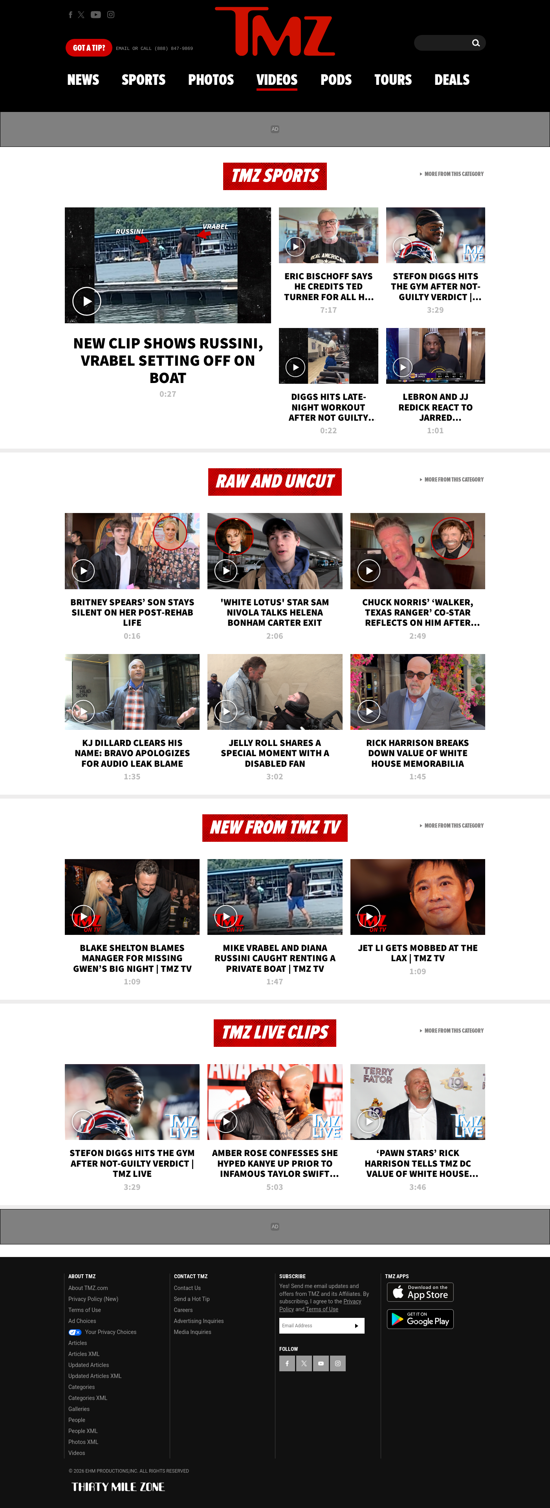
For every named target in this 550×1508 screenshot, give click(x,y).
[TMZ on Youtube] (96, 14)
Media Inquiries (192, 1332)
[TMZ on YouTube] (321, 1363)
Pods (336, 80)
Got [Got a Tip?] (89, 48)
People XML (83, 1431)
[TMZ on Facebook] (70, 15)
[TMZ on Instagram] (110, 14)
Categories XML (87, 1398)
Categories (81, 1387)
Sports (143, 80)
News (83, 80)
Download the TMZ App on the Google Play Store (420, 1319)
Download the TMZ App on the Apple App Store (420, 1292)
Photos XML (83, 1442)
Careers (183, 1310)
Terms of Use (84, 1310)
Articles (77, 1343)
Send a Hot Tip (192, 1299)
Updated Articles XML (94, 1376)
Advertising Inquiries (199, 1321)
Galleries (79, 1409)
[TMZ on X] (82, 15)
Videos (277, 80)
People (76, 1420)
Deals (451, 80)
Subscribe (357, 1326)
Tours (393, 80)
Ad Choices (82, 1321)
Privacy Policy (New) (93, 1299)
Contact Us (187, 1288)
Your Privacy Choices (102, 1332)
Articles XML (84, 1354)
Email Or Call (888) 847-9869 (154, 48)
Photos (211, 80)
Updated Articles (88, 1365)
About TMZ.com (88, 1288)
